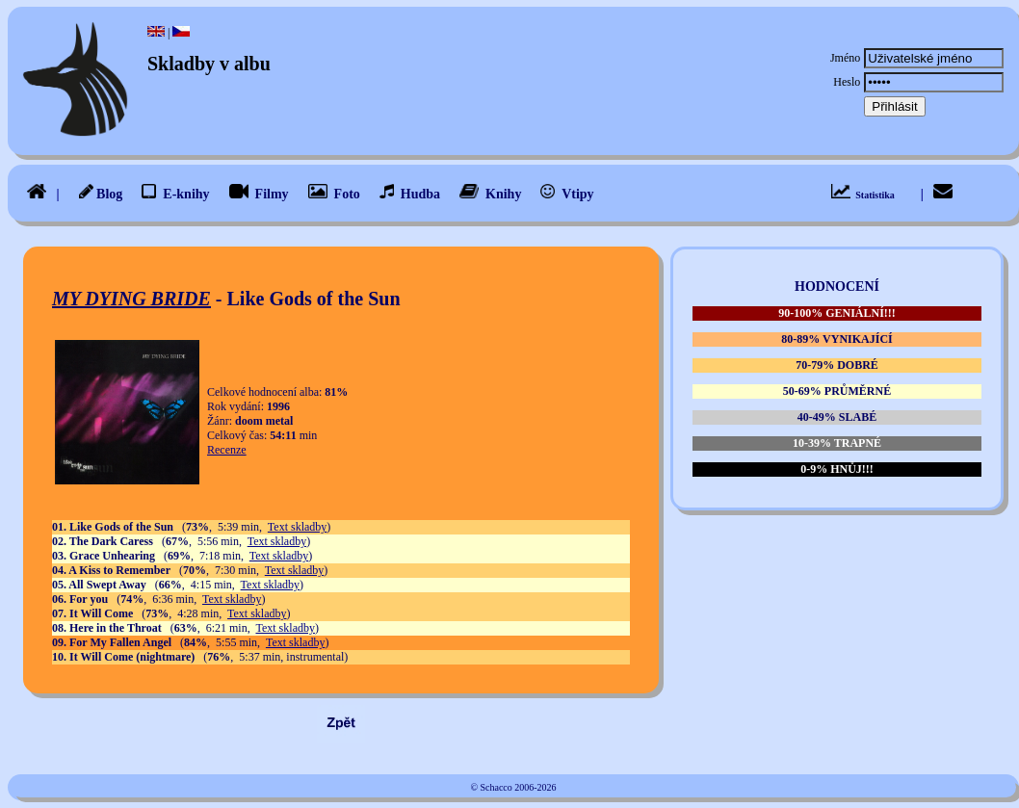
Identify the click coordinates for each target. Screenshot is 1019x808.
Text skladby (297, 527)
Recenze (227, 449)
